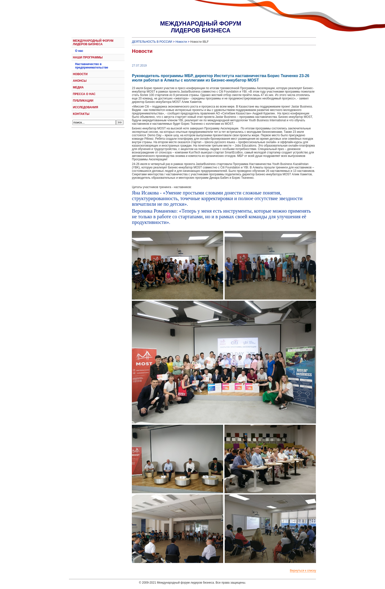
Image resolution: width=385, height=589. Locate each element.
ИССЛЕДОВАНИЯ (85, 107)
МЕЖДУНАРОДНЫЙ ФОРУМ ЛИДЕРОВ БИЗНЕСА (93, 42)
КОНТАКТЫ (81, 114)
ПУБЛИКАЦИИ (83, 100)
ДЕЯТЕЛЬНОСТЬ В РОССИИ (152, 41)
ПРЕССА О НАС (84, 94)
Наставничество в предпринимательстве (91, 65)
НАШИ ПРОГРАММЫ (88, 57)
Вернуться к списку (303, 570)
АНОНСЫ (80, 80)
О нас (79, 51)
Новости (181, 41)
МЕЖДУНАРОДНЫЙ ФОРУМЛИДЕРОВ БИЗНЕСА (200, 27)
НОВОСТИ (80, 74)
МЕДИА (78, 87)
